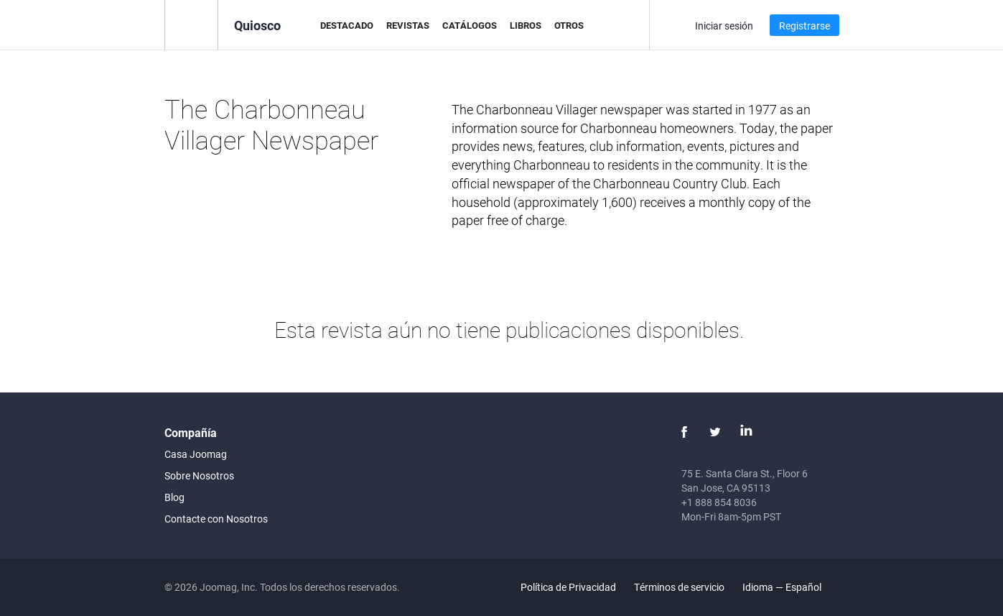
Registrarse (804, 25)
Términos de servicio (679, 587)
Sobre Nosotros (199, 475)
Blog (174, 497)
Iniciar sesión (724, 25)
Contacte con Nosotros (216, 518)
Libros (525, 25)
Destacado (346, 25)
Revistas (407, 25)
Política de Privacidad (568, 587)
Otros (569, 25)
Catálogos (469, 25)
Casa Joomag (195, 454)
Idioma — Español (790, 587)
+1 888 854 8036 (719, 502)
